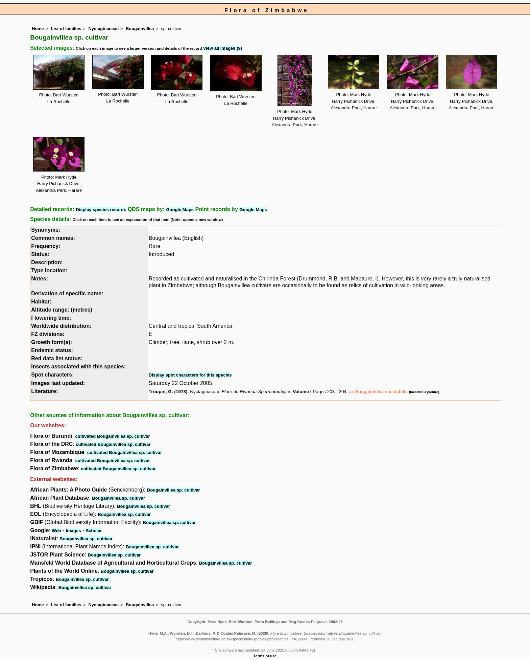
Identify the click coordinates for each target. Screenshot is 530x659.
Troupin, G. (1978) (168, 391)
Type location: (49, 270)
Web (56, 530)
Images (73, 530)
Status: (40, 254)
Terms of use (265, 656)
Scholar (94, 530)
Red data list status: (56, 358)
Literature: (44, 391)
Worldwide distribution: (61, 326)
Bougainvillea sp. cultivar (173, 490)
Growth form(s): (51, 342)
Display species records (101, 209)
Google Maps (180, 209)
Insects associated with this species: (78, 366)
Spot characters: (52, 375)
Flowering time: (51, 318)
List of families (66, 28)
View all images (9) (222, 48)
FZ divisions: (48, 334)
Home (38, 28)
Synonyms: (45, 230)
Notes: (39, 278)
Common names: (53, 238)
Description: (47, 262)
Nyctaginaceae (103, 28)
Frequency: (45, 246)
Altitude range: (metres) (61, 310)
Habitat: (41, 301)
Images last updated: (58, 383)
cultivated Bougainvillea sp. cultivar (112, 436)
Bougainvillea (140, 28)
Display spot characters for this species (190, 375)
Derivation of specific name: (67, 293)
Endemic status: (52, 350)
